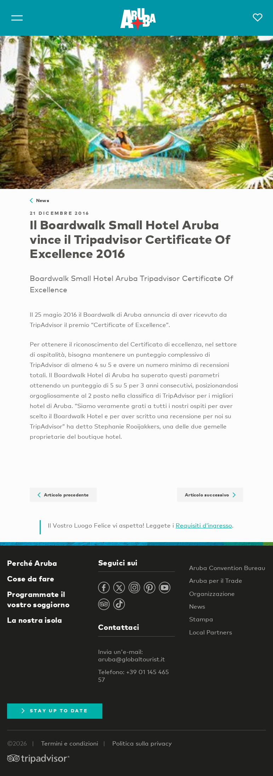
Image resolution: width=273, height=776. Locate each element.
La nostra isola (34, 620)
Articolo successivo (210, 495)
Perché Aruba (32, 563)
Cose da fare (31, 578)
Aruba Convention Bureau (227, 567)
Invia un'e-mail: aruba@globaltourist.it (131, 655)
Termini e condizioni (69, 743)
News (39, 200)
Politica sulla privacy (142, 743)
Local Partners (210, 632)
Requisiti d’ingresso (204, 525)
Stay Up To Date (55, 710)
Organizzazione (212, 593)
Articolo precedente (63, 495)
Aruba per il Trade (215, 580)
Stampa (201, 619)
